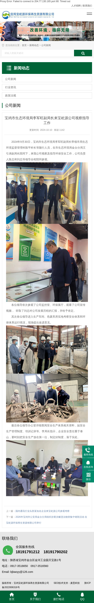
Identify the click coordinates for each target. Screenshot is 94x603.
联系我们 (87, 5)
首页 (24, 45)
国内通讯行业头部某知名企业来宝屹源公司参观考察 (42, 511)
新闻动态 (34, 45)
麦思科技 (75, 583)
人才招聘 (76, 5)
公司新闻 (46, 45)
